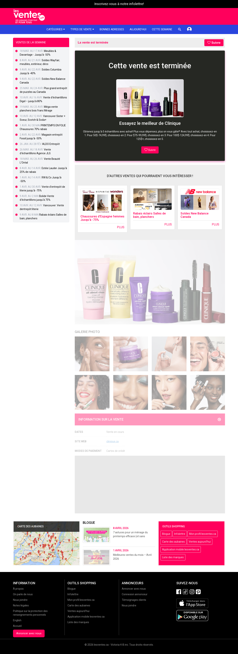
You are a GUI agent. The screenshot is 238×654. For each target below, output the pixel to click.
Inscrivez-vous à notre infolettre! (119, 4)
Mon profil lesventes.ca (202, 533)
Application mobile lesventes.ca (180, 549)
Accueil (17, 625)
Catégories (55, 29)
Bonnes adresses (112, 29)
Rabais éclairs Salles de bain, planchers (149, 215)
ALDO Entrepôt (51, 143)
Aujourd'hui (138, 29)
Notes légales (21, 605)
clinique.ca (112, 441)
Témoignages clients (134, 599)
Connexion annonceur (134, 594)
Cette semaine (162, 29)
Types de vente (82, 29)
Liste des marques (173, 557)
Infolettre (179, 533)
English (17, 620)
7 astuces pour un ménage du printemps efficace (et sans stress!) (130, 536)
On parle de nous (23, 594)
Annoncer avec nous (28, 633)
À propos (18, 588)
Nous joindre (20, 599)
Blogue (166, 533)
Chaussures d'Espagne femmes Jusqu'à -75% (102, 218)
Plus (120, 227)
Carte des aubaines (173, 541)
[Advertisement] (150, 485)
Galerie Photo (87, 332)
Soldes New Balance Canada (194, 215)
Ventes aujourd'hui (200, 541)
